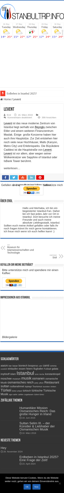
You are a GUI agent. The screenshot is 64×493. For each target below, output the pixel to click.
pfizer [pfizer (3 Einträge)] (41, 383)
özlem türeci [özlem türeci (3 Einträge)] (39, 394)
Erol (9, 115)
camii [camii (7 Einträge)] (46, 365)
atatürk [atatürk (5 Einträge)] (4, 365)
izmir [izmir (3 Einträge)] (37, 374)
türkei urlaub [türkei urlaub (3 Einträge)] (17, 391)
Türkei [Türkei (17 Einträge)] (6, 390)
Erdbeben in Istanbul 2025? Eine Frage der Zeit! (39, 458)
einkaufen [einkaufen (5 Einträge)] (13, 368)
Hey (3, 448)
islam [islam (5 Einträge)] (13, 374)
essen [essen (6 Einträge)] (22, 368)
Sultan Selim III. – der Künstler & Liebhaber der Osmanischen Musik (37, 426)
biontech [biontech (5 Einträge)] (22, 365)
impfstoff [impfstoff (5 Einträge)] (5, 374)
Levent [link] (8, 123)
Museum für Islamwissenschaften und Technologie (24, 249)
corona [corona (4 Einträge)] (53, 366)
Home (5, 99)
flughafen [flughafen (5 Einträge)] (38, 368)
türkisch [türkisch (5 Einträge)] (27, 390)
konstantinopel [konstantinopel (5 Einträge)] (52, 374)
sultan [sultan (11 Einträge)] (5, 386)
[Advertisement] (32, 61)
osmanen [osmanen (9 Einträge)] (38, 378)
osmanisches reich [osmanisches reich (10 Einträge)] (20, 382)
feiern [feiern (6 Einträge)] (29, 368)
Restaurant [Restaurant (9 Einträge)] (51, 382)
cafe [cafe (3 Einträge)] (40, 366)
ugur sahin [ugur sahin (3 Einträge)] (13, 394)
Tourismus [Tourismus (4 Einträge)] (37, 386)
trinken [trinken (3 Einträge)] (53, 387)
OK (27, 487)
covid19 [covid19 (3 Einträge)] (4, 369)
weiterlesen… (12, 168)
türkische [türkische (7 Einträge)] (37, 390)
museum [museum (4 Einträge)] (16, 379)
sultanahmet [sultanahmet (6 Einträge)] (17, 386)
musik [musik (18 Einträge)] (26, 378)
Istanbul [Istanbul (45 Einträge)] (25, 373)
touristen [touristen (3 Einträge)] (46, 387)
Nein (36, 487)
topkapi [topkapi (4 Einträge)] (28, 386)
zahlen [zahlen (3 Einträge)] (20, 394)
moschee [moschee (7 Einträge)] (6, 378)
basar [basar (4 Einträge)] (15, 366)
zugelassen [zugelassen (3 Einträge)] (28, 394)
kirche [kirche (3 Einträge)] (41, 374)
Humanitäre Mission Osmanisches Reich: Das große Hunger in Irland (37, 411)
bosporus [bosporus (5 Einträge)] (33, 365)
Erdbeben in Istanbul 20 (20, 93)
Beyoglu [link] (40, 127)
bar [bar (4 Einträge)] (10, 366)
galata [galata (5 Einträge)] (55, 368)
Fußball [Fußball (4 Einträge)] (47, 369)
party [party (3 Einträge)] (36, 383)
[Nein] (59, 483)
